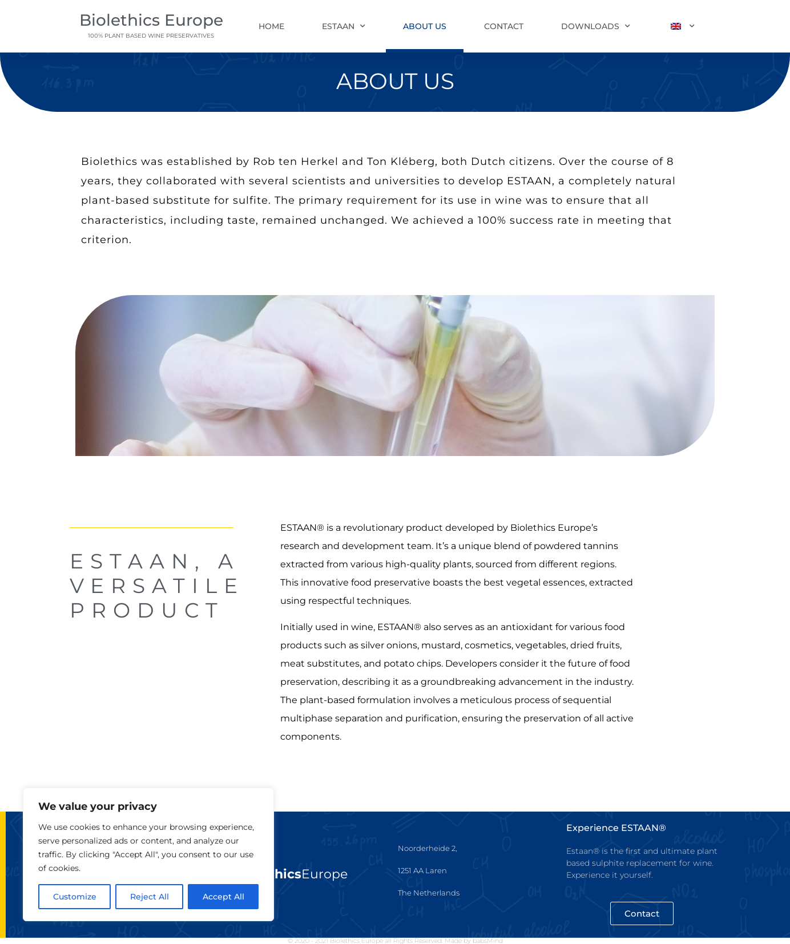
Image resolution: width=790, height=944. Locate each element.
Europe (291, 874)
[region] (148, 854)
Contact (503, 26)
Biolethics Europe (151, 20)
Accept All (223, 896)
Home (271, 26)
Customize (74, 896)
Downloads (595, 26)
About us (424, 26)
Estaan (343, 26)
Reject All (149, 896)
